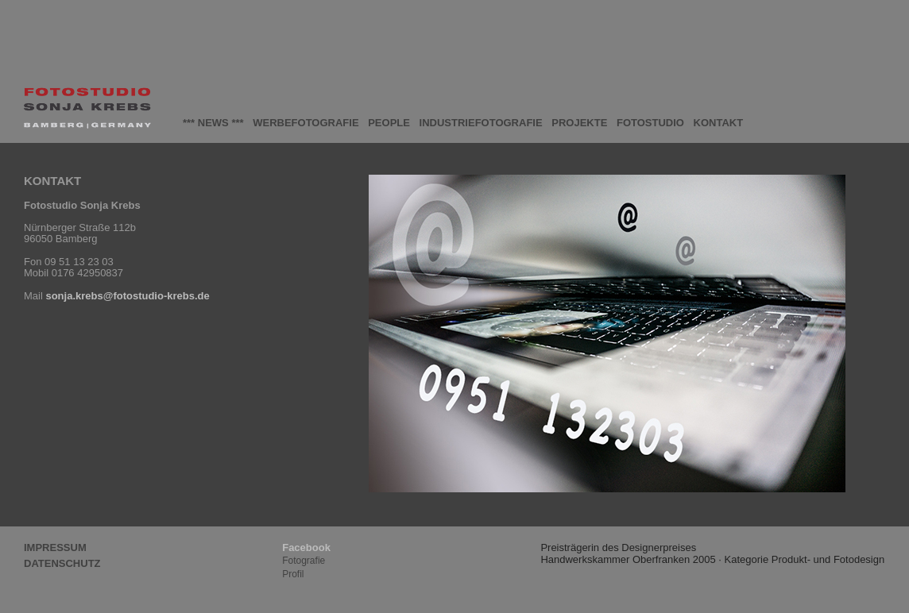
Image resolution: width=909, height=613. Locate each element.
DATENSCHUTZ (62, 563)
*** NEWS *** (213, 123)
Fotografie (303, 560)
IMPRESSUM (55, 547)
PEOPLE (389, 123)
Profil (293, 574)
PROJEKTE (579, 123)
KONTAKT (719, 123)
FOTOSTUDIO (650, 123)
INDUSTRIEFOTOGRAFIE (481, 123)
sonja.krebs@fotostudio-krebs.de (127, 296)
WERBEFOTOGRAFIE (305, 123)
